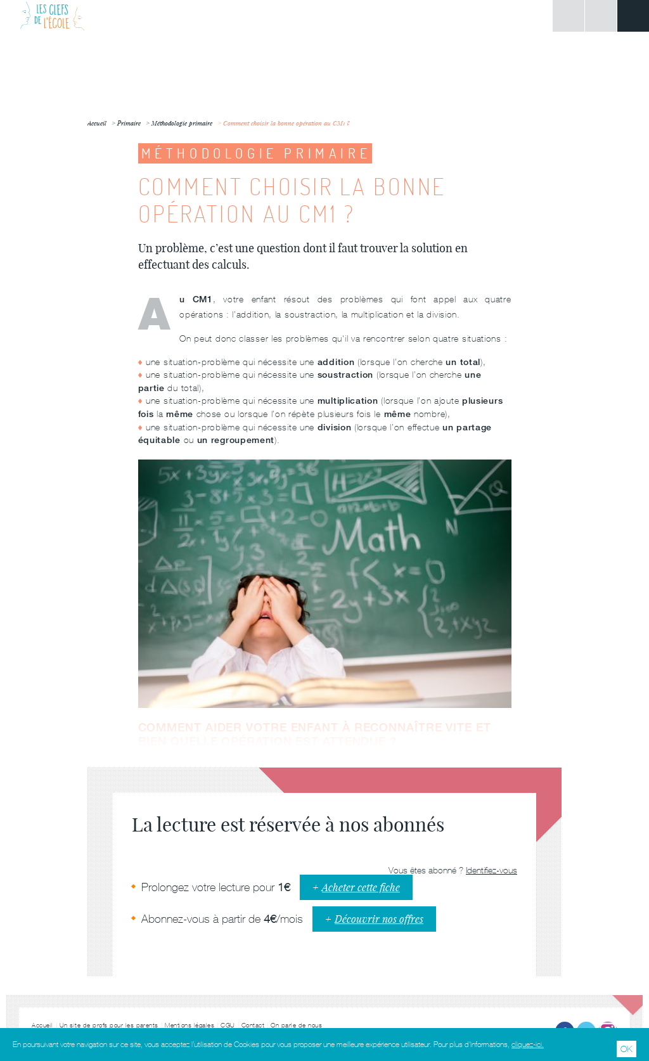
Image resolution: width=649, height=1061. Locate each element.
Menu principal (633, 16)
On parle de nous (296, 1025)
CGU (228, 1025)
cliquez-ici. (527, 1044)
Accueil (42, 1025)
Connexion (568, 16)
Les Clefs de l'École (52, 16)
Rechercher (601, 16)
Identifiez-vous (491, 870)
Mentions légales (189, 1025)
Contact (253, 1025)
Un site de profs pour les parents (109, 1025)
